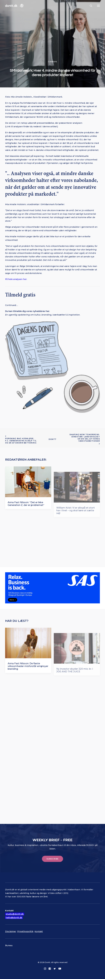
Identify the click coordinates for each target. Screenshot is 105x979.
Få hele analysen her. (16, 279)
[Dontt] (14, 5)
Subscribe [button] (53, 859)
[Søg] (89, 5)
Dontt (52, 439)
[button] (98, 5)
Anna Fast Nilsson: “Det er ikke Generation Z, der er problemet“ (26, 508)
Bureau (9, 945)
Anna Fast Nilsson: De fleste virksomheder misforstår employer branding (28, 671)
